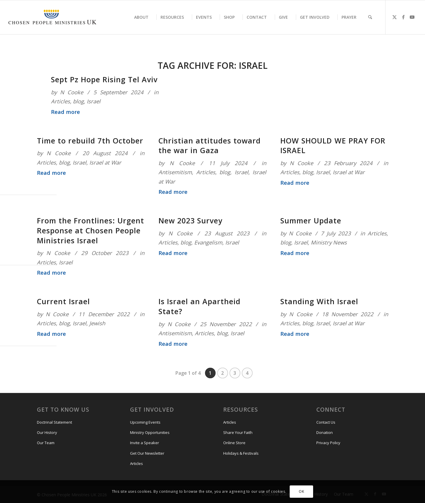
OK (301, 491)
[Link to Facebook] (403, 17)
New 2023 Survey (190, 220)
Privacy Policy (328, 442)
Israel (93, 101)
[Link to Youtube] (412, 17)
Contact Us (325, 422)
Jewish (97, 323)
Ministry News (329, 242)
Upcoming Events (145, 422)
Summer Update (310, 220)
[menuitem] (141, 17)
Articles (60, 101)
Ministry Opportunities (150, 432)
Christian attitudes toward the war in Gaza (209, 145)
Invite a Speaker (144, 442)
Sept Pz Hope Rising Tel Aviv (104, 79)
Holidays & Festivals (241, 453)
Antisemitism (175, 172)
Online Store (234, 442)
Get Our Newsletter (147, 453)
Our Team (45, 442)
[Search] (370, 17)
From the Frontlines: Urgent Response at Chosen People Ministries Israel (90, 230)
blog (78, 101)
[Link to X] (394, 17)
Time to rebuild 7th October (90, 141)
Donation (324, 432)
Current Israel (63, 301)
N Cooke (71, 92)
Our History (47, 432)
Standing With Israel (319, 301)
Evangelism (208, 242)
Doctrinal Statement (54, 422)
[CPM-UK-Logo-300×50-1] (52, 17)
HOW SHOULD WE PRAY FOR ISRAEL (332, 145)
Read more (65, 111)
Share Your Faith (237, 432)
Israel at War (105, 162)
